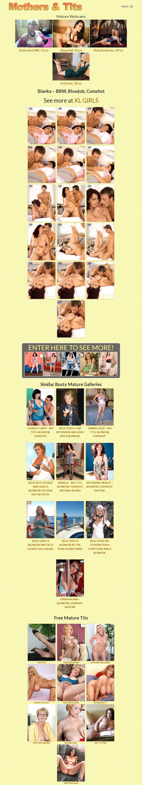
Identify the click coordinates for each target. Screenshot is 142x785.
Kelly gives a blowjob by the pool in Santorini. (70, 544)
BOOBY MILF (71, 723)
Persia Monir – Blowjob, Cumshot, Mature (70, 602)
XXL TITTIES (100, 723)
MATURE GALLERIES (100, 643)
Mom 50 (41, 643)
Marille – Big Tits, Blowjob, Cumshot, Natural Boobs (70, 486)
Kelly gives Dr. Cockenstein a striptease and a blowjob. (99, 546)
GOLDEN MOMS (71, 643)
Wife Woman (71, 763)
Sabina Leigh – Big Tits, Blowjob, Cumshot (99, 432)
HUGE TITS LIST (41, 683)
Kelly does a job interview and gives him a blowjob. (70, 432)
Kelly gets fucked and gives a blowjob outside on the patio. (40, 488)
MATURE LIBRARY (41, 723)
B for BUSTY (100, 683)
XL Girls (86, 100)
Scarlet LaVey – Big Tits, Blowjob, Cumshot (40, 432)
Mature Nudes (71, 683)
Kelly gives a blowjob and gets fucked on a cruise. (41, 544)
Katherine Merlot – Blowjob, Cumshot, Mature (100, 486)
